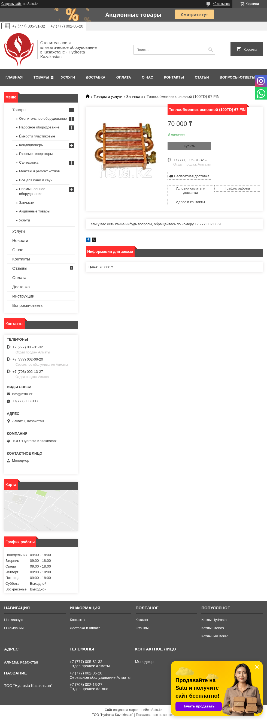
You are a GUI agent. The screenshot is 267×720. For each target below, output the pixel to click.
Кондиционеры (31, 145)
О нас (147, 77)
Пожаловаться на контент (155, 715)
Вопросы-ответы (237, 77)
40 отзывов (221, 4)
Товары (41, 77)
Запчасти (134, 96)
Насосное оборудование (39, 127)
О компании (14, 628)
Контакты (174, 77)
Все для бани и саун (35, 180)
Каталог (142, 620)
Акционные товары (34, 211)
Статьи (202, 77)
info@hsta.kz (22, 394)
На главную (13, 620)
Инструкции (23, 296)
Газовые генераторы (36, 154)
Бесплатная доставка (191, 176)
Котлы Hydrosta (214, 620)
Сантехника (28, 162)
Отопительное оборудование (43, 118)
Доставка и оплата (85, 628)
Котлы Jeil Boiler (214, 636)
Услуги (68, 77)
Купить (189, 146)
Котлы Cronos (212, 628)
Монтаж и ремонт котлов (39, 171)
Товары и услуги (107, 96)
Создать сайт (11, 4)
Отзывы (19, 268)
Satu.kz (156, 710)
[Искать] (210, 50)
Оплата (123, 77)
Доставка (95, 77)
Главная (14, 77)
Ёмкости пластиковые (37, 136)
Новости (20, 240)
